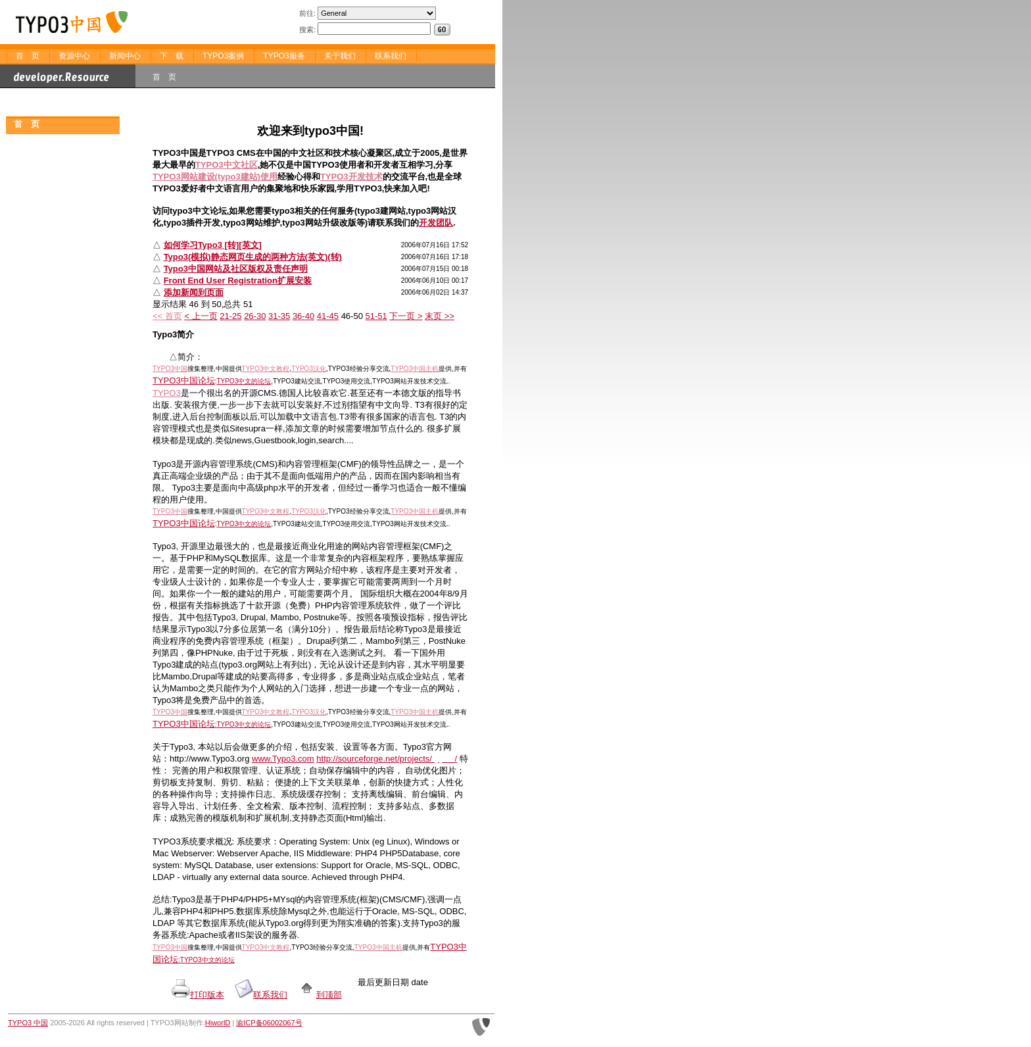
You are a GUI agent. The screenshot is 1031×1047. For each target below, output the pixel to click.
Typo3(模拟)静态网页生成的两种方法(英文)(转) (253, 257)
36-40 (303, 316)
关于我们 (340, 56)
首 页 (27, 56)
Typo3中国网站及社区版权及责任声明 (236, 269)
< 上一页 (200, 316)
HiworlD (218, 1023)
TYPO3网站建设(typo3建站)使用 (215, 177)
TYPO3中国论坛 (184, 380)
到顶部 (320, 995)
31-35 (279, 316)
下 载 (171, 56)
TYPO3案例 (223, 56)
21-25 (230, 316)
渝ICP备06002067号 (269, 1023)
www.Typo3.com (283, 759)
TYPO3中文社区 (226, 165)
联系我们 (390, 56)
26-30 (255, 316)
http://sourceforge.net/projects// (386, 759)
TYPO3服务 (283, 56)
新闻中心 (125, 56)
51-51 (376, 316)
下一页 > (405, 316)
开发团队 (436, 223)
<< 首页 (167, 316)
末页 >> (439, 316)
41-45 (328, 316)
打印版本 (207, 995)
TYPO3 (167, 393)
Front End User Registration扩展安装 (238, 280)
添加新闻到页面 (194, 292)
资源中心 (74, 56)
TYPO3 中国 (28, 1023)
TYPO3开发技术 (351, 177)
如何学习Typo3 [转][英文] (213, 245)
